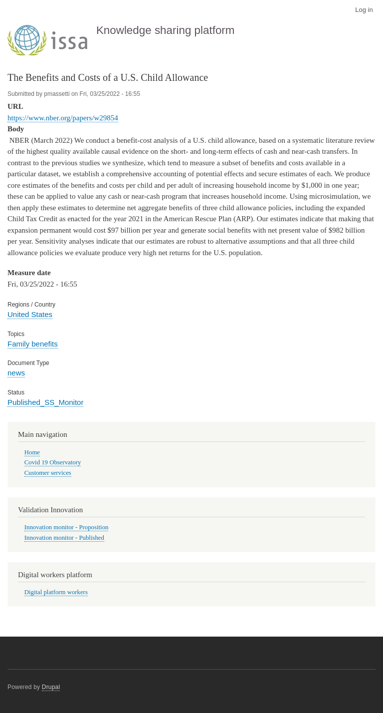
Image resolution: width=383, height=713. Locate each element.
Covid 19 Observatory (52, 462)
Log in (364, 9)
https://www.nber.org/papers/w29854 (62, 118)
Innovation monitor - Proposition (66, 527)
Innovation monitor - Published (64, 537)
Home (32, 452)
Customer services (47, 472)
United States (29, 314)
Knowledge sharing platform (165, 30)
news (16, 372)
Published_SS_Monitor (45, 402)
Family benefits (32, 344)
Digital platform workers (56, 592)
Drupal (51, 687)
